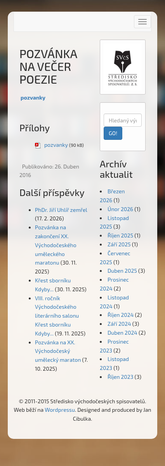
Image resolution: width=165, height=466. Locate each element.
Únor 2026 (120, 209)
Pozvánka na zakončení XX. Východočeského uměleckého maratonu (55, 245)
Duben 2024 (122, 332)
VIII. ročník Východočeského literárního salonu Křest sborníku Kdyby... (57, 316)
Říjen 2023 (120, 376)
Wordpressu (60, 409)
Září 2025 (119, 244)
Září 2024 (119, 323)
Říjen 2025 (120, 235)
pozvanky (33, 97)
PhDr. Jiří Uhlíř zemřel (61, 209)
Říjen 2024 (121, 314)
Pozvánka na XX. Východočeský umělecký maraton (58, 351)
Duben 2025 (122, 270)
